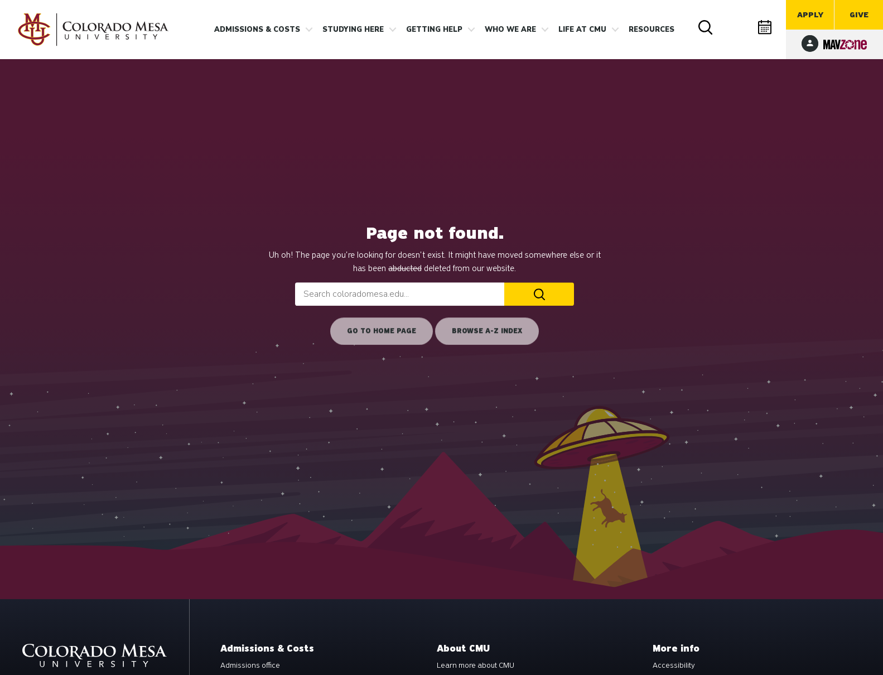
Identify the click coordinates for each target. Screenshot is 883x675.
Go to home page (381, 331)
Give (859, 15)
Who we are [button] (510, 30)
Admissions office (250, 665)
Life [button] (582, 30)
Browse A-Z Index (487, 331)
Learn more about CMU (475, 665)
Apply (810, 15)
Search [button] (706, 28)
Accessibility (674, 665)
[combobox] (399, 294)
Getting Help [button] (434, 30)
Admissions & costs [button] (257, 30)
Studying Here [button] (353, 30)
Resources (651, 30)
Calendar (766, 28)
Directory (736, 28)
